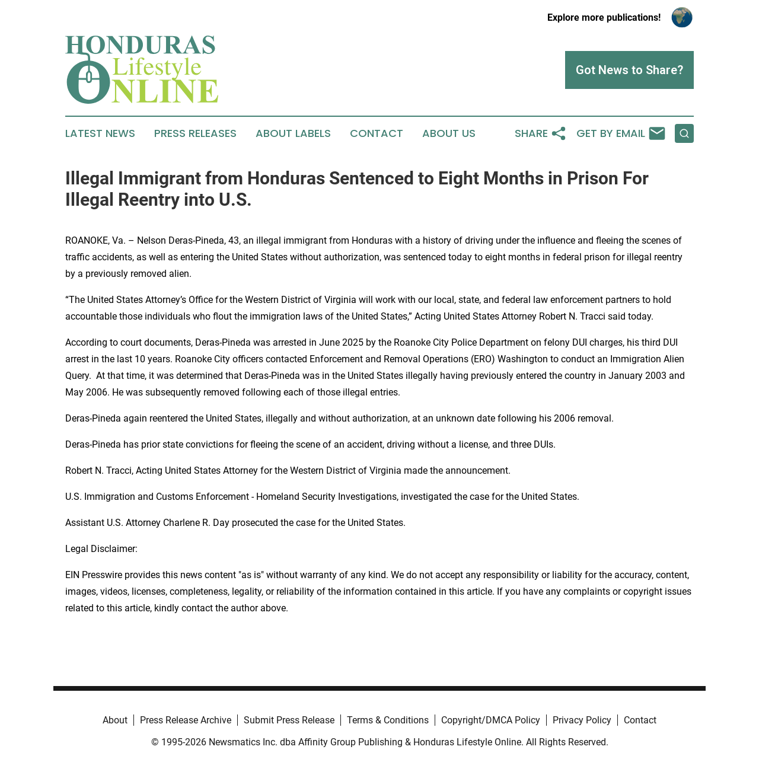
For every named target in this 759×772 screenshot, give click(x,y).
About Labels (293, 133)
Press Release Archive (185, 720)
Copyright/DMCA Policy (490, 720)
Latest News (100, 133)
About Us (449, 133)
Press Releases (195, 133)
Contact (376, 133)
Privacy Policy (582, 720)
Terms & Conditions (388, 720)
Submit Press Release (289, 720)
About (115, 720)
